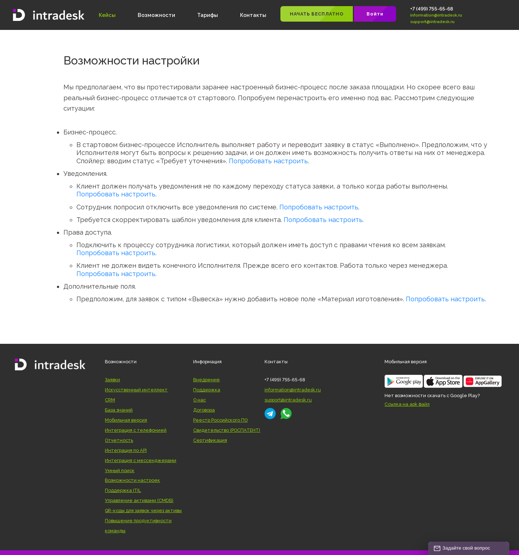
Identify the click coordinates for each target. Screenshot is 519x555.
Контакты (253, 15)
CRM (110, 400)
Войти (375, 14)
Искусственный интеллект (136, 389)
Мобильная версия (126, 420)
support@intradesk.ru (432, 21)
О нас (199, 400)
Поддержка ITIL (123, 490)
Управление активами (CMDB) (139, 500)
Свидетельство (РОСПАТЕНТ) (226, 430)
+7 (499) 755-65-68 (431, 9)
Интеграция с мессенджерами (140, 460)
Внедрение (206, 379)
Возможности (156, 15)
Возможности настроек (132, 480)
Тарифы (207, 15)
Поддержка (206, 389)
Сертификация (210, 440)
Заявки (112, 379)
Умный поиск (119, 470)
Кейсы (107, 15)
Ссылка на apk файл (407, 404)
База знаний (119, 410)
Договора (204, 410)
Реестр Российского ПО (220, 420)
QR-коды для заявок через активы (143, 510)
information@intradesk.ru (436, 15)
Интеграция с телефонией (136, 430)
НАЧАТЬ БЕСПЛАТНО (316, 14)
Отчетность (119, 440)
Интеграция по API (126, 450)
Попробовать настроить (268, 161)
